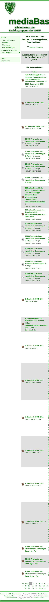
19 (36, 588)
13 (40, 586)
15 (47, 586)
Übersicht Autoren (36, 47)
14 (44, 586)
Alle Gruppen (7, 52)
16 (25, 588)
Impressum (3, 594)
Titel (34, 72)
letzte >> (42, 588)
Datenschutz (16, 594)
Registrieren (5, 61)
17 (29, 588)
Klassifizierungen (8, 47)
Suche (3, 37)
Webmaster (45, 596)
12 (36, 586)
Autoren (5, 42)
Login (3, 58)
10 (29, 586)
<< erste (25, 584)
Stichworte (6, 45)
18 (33, 588)
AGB (9, 594)
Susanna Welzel (39, 598)
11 (33, 586)
